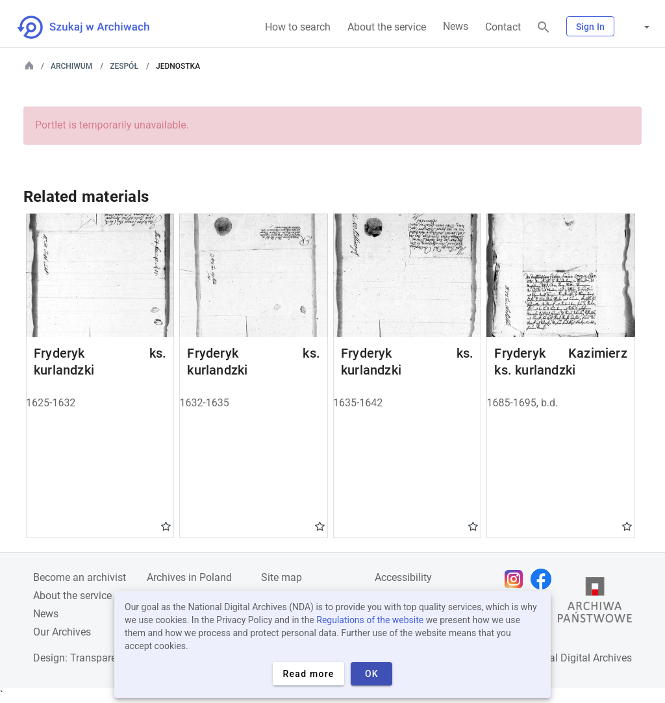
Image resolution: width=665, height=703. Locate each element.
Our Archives (62, 632)
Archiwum (71, 66)
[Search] (543, 27)
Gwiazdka (166, 525)
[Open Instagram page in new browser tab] (517, 579)
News (455, 26)
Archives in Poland (189, 577)
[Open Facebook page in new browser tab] (544, 579)
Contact (503, 27)
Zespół (124, 66)
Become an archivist (79, 577)
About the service (386, 27)
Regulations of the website (369, 620)
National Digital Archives (575, 658)
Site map (281, 577)
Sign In (590, 26)
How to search (298, 27)
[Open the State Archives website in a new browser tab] (595, 603)
